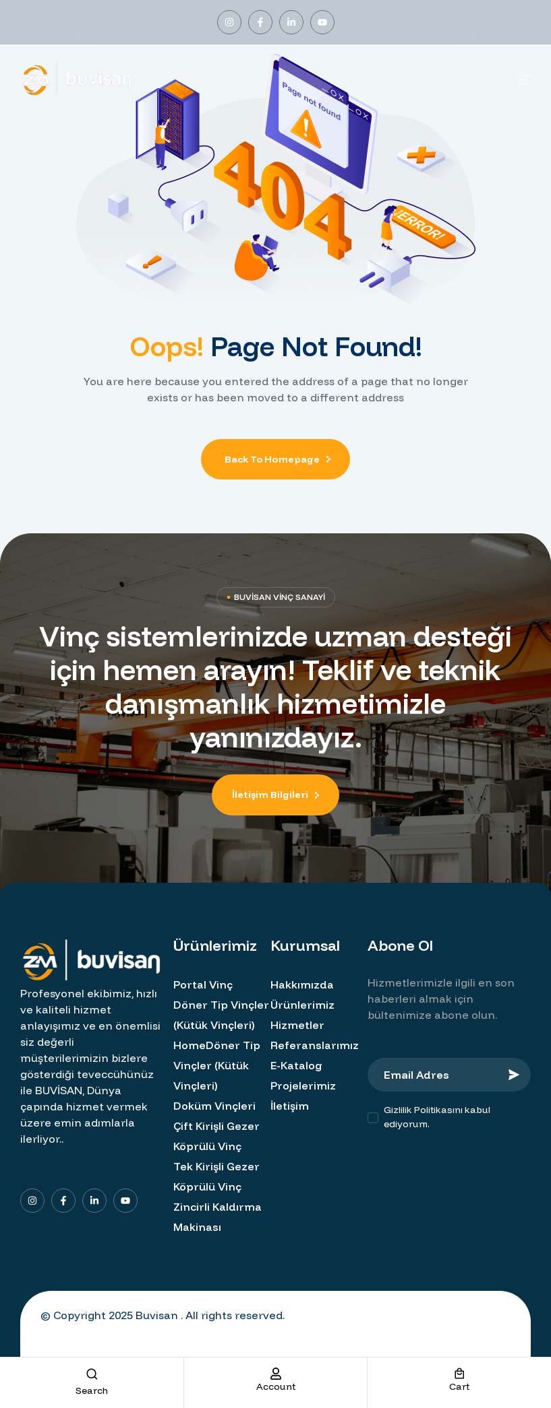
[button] (275, 794)
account (275, 1386)
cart (459, 1386)
